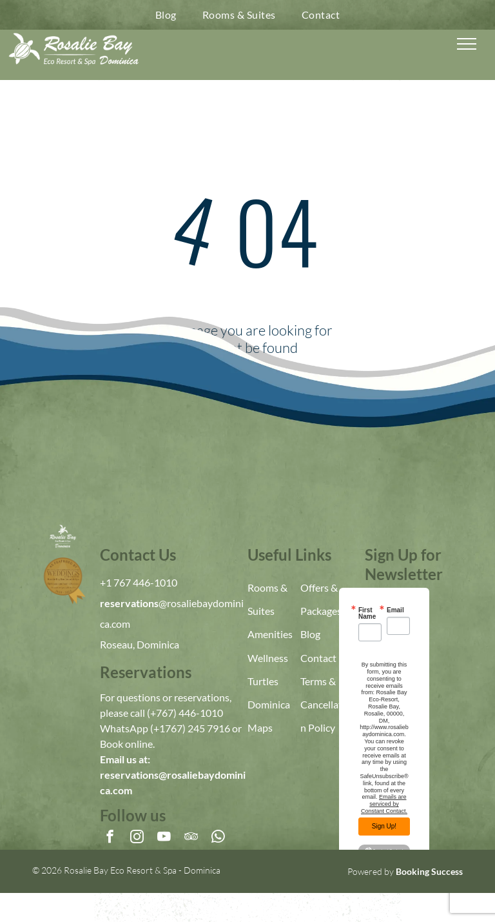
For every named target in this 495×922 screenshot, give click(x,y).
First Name (367, 613)
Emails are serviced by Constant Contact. (384, 804)
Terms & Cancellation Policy (325, 704)
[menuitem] (165, 15)
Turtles (263, 681)
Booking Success (429, 871)
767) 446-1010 (189, 713)
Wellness (268, 658)
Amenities (270, 634)
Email (395, 610)
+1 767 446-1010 (138, 582)
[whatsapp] (218, 838)
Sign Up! (384, 826)
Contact (318, 658)
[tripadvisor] (191, 838)
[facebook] (110, 838)
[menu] (466, 44)
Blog (310, 634)
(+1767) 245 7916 (190, 728)
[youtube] (164, 838)
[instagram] (137, 838)
